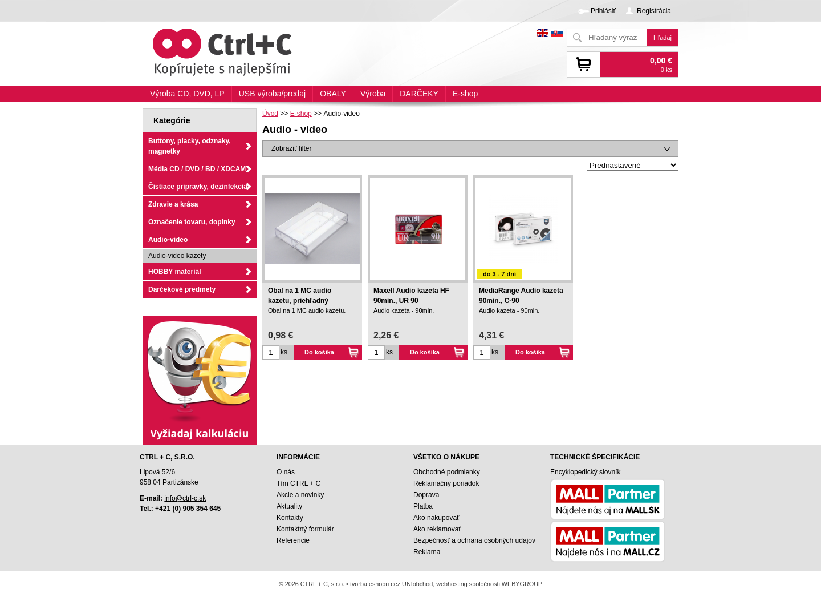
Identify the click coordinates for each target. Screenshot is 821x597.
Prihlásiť (603, 11)
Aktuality (289, 506)
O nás (286, 472)
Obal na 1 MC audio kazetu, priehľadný (299, 296)
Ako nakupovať (436, 518)
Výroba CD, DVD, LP (187, 93)
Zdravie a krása (173, 204)
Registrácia (654, 11)
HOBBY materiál (174, 272)
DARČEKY (419, 93)
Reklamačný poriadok (446, 483)
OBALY (333, 93)
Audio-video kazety (177, 256)
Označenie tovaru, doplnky (191, 222)
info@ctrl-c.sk (185, 498)
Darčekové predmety (182, 289)
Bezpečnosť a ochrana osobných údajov (474, 540)
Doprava (426, 495)
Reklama (426, 552)
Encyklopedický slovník (585, 472)
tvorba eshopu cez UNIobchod (391, 583)
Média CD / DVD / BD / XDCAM (197, 169)
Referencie (293, 540)
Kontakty (290, 518)
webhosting (452, 583)
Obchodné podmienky (446, 472)
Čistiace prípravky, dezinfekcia (197, 187)
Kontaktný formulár (305, 529)
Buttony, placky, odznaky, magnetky (189, 146)
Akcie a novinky (300, 495)
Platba (423, 506)
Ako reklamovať (437, 529)
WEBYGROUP (522, 583)
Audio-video (168, 240)
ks (284, 352)
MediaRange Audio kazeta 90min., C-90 (521, 296)
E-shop (465, 93)
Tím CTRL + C (298, 483)
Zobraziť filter (291, 148)
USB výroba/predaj (272, 93)
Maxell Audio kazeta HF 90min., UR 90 (411, 296)
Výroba (372, 93)
